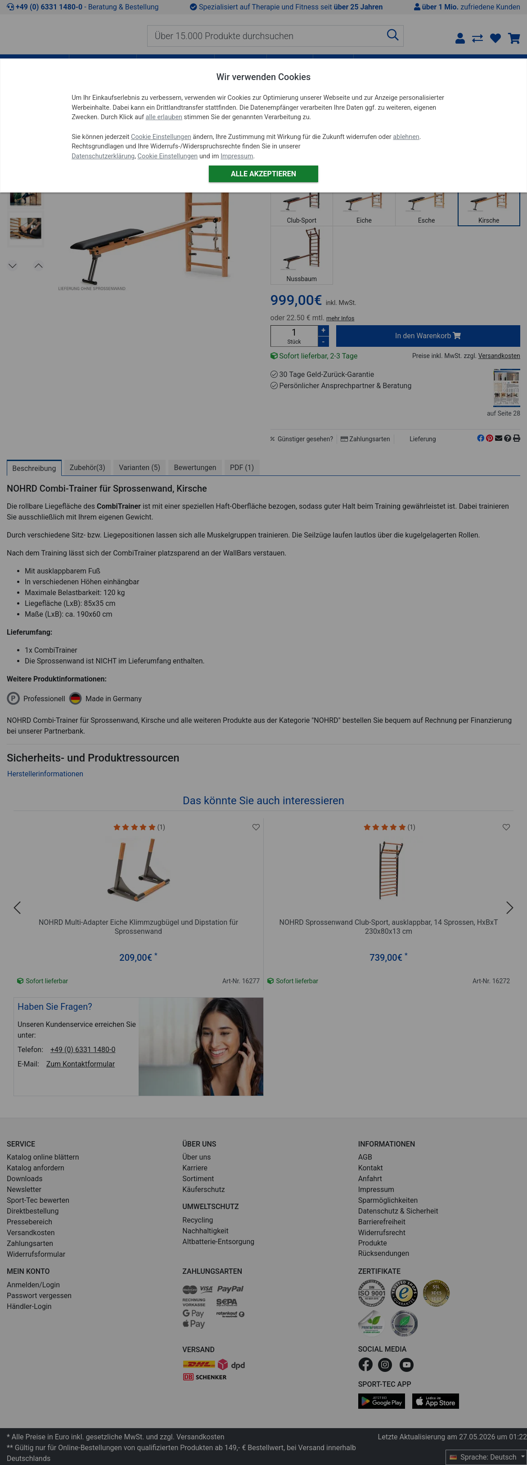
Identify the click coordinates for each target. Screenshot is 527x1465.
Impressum (237, 156)
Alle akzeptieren (263, 174)
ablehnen (406, 137)
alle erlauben (164, 117)
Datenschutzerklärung (103, 156)
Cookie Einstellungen (161, 137)
